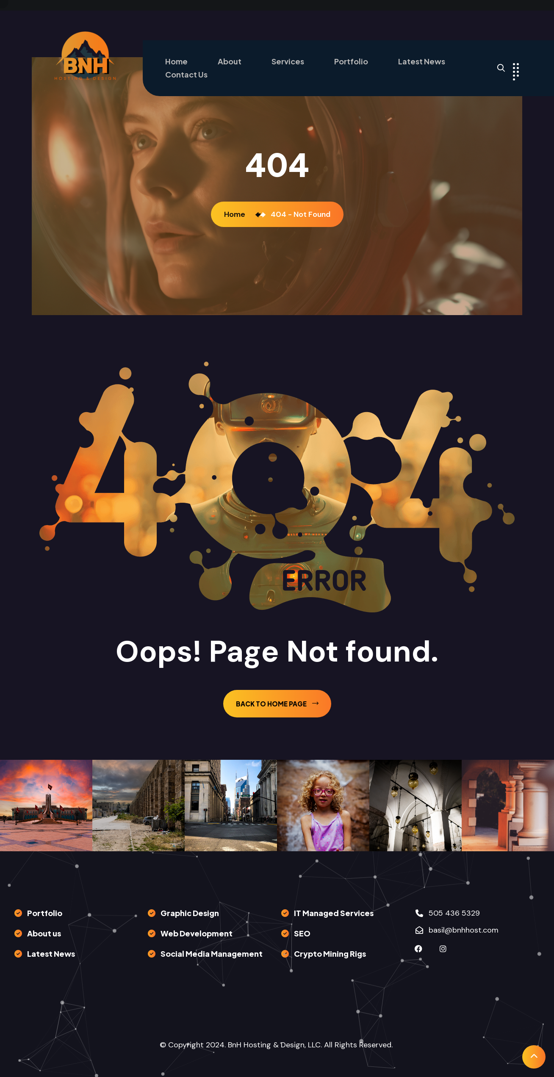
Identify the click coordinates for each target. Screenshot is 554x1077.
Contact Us (186, 74)
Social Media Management (212, 953)
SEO (302, 933)
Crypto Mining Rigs (330, 953)
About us (44, 933)
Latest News (421, 61)
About (229, 61)
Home (176, 61)
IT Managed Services (334, 913)
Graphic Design (190, 913)
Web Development (197, 933)
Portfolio (351, 61)
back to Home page (277, 704)
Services (287, 61)
